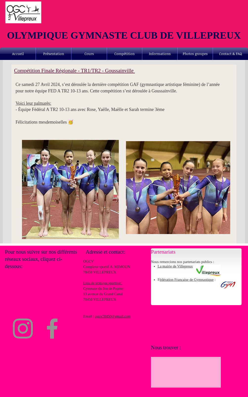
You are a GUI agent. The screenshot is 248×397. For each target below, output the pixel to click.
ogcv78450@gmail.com (113, 316)
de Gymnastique (201, 280)
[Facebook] (52, 328)
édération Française (174, 280)
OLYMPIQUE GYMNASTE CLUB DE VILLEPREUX (124, 35)
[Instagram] (22, 328)
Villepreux (185, 266)
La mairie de (167, 266)
